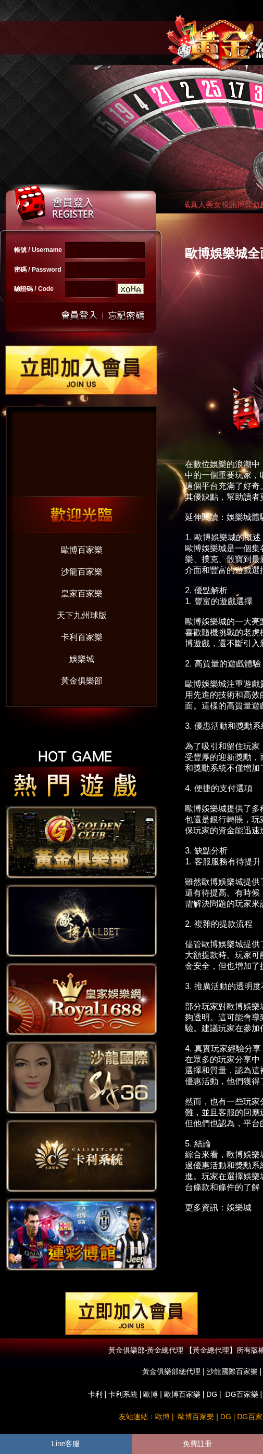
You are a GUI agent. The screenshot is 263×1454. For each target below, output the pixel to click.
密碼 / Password (37, 269)
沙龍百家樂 (82, 571)
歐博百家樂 (82, 549)
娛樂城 (81, 659)
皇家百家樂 (82, 593)
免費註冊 (197, 1443)
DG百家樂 (242, 1394)
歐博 (150, 1394)
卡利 (95, 1394)
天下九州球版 (82, 615)
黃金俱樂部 (82, 680)
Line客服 (66, 1443)
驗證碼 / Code (34, 288)
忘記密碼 (123, 315)
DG (211, 1394)
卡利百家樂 (82, 637)
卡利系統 (122, 1394)
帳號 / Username (38, 250)
